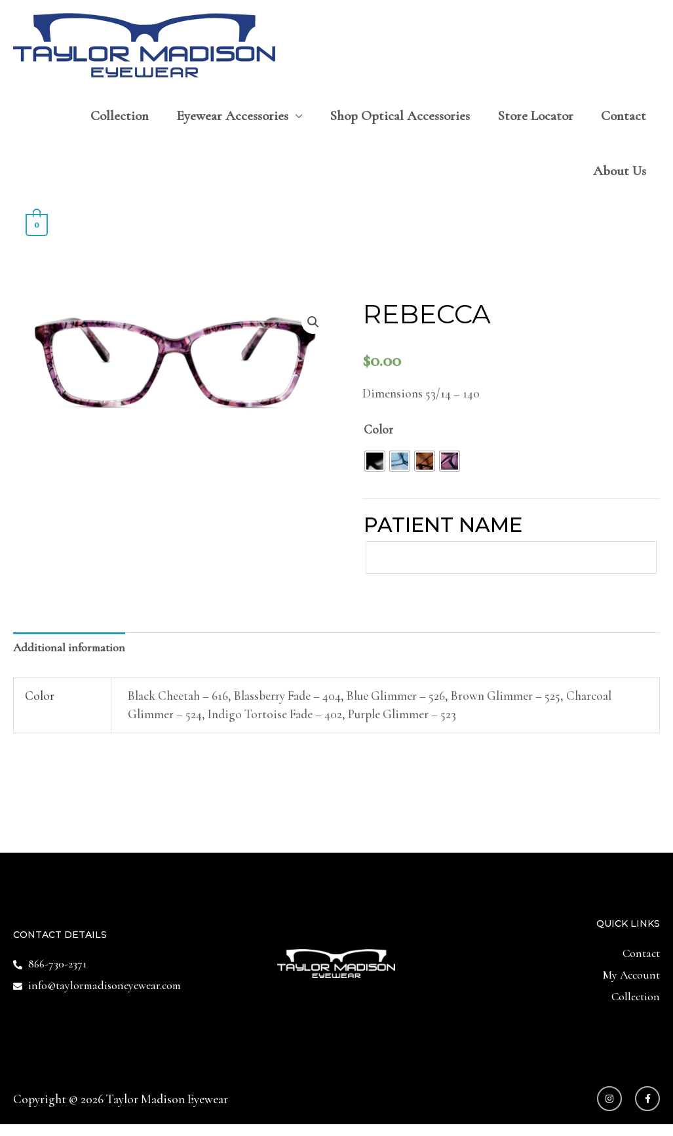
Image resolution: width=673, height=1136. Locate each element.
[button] (312, 324)
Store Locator (535, 118)
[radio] (375, 462)
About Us (619, 173)
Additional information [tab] (73, 654)
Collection (119, 118)
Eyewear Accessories (232, 118)
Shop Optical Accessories (400, 118)
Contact (623, 118)
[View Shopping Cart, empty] (37, 225)
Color (378, 431)
